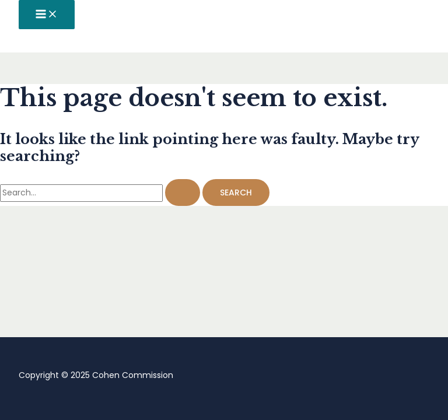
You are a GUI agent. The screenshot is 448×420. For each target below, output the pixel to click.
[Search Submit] (182, 192)
